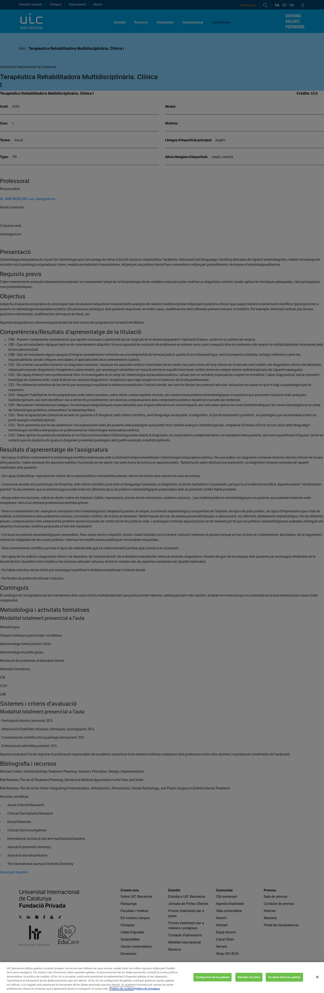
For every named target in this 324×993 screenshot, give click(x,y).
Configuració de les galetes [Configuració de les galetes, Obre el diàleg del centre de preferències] (212, 981)
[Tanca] (317, 981)
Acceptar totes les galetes (284, 981)
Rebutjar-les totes (249, 981)
